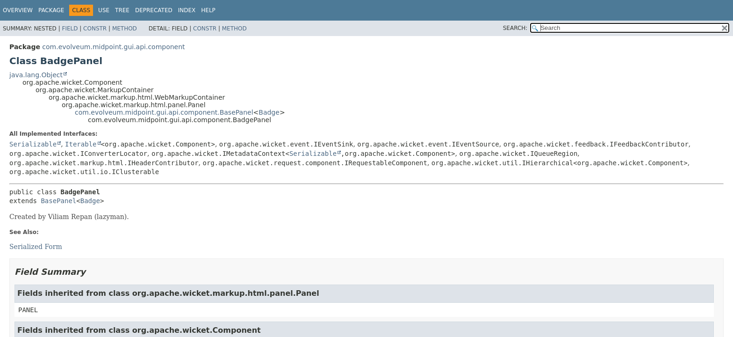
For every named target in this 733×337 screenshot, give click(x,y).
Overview (18, 10)
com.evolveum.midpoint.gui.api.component (113, 47)
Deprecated (153, 10)
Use (103, 10)
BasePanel (58, 201)
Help (208, 10)
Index (187, 10)
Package (51, 10)
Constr (95, 28)
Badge (269, 112)
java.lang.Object (36, 75)
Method (124, 28)
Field (70, 28)
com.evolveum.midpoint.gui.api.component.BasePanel (164, 112)
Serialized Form (35, 246)
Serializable (33, 144)
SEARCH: (515, 28)
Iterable (80, 144)
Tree (122, 10)
